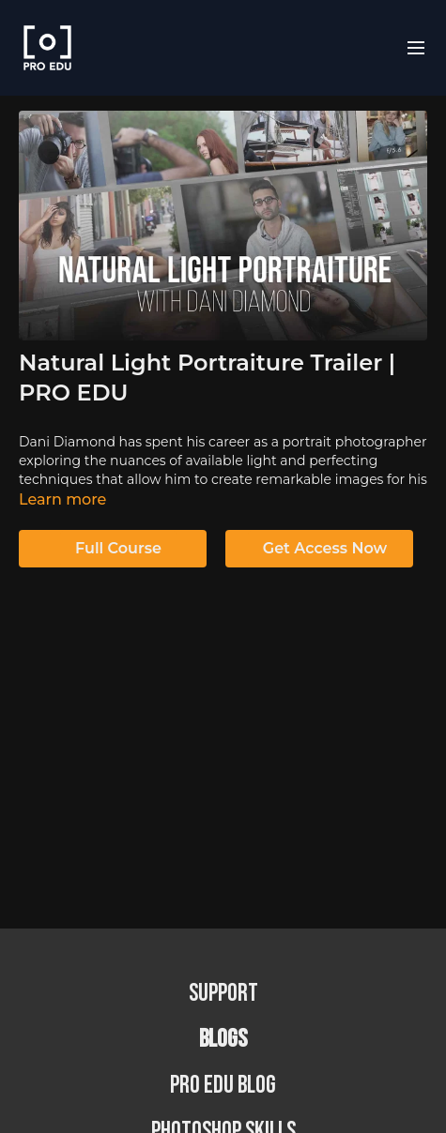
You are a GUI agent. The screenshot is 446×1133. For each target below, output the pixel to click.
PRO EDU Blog (223, 1085)
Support (223, 993)
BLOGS (223, 1039)
